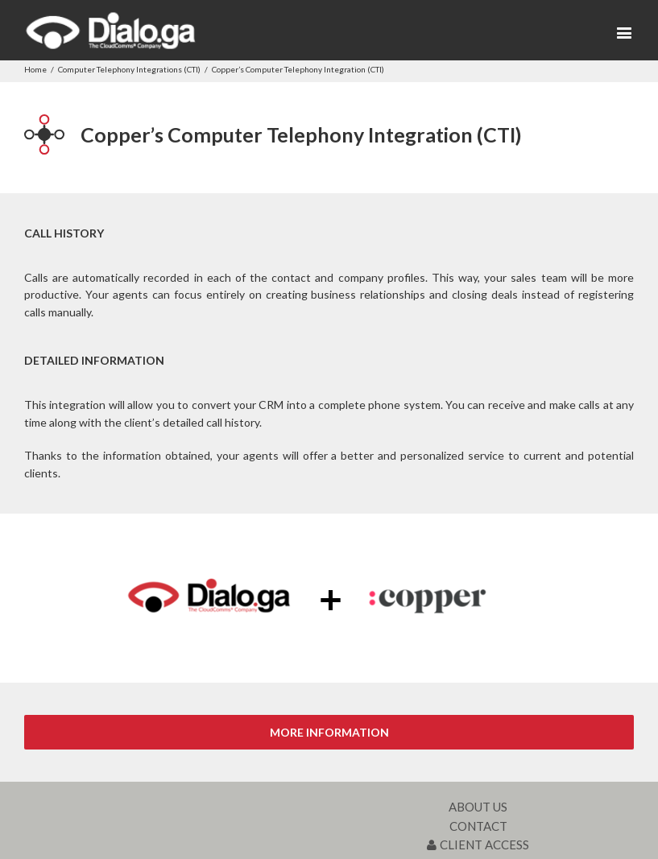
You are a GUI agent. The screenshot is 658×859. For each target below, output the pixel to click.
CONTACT (478, 826)
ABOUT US (478, 806)
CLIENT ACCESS (478, 844)
